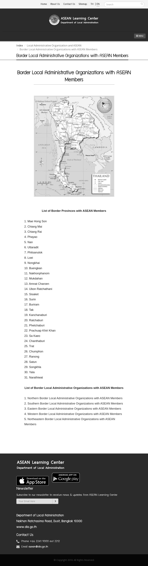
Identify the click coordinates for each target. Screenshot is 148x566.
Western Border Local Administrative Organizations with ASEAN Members (75, 414)
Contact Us (69, 4)
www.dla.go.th (26, 527)
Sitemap (83, 4)
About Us (55, 4)
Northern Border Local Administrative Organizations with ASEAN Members (75, 398)
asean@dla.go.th (38, 546)
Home (44, 4)
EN (98, 4)
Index (19, 45)
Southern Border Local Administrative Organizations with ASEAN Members (75, 403)
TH (92, 4)
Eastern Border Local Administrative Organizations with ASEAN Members (74, 408)
